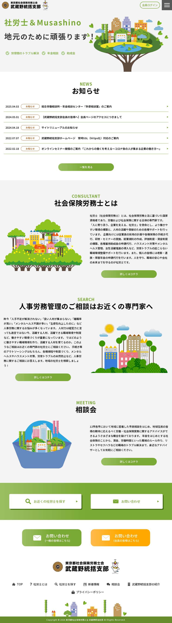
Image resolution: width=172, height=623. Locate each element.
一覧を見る (86, 167)
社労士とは (38, 584)
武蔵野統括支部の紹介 (143, 584)
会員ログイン (150, 5)
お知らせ (30, 106)
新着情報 (91, 584)
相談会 (113, 584)
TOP (17, 584)
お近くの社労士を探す (45, 501)
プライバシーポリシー (86, 592)
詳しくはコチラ (129, 288)
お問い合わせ (126, 501)
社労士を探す (65, 584)
